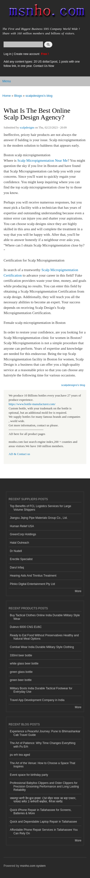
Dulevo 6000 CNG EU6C (26, 627)
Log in (8, 54)
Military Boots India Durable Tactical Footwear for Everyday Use (41, 690)
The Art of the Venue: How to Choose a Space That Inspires (42, 764)
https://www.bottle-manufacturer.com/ (32, 404)
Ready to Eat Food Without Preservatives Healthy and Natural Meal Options (44, 637)
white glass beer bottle (24, 663)
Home (6, 95)
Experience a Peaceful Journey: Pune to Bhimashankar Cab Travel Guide (45, 733)
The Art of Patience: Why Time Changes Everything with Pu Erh (42, 744)
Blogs (18, 95)
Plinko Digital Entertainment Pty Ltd (32, 584)
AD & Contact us (19, 454)
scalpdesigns (27, 127)
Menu (6, 81)
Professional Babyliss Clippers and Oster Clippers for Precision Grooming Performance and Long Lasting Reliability (44, 786)
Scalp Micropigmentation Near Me (42, 160)
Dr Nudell (16, 551)
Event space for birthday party (29, 774)
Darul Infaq (17, 567)
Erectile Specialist (21, 559)
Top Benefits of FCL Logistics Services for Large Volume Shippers (40, 507)
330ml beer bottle (21, 655)
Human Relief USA (22, 526)
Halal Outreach (19, 542)
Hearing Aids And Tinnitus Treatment (33, 575)
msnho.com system (33, 865)
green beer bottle (21, 680)
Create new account (27, 54)
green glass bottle (21, 672)
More (78, 591)
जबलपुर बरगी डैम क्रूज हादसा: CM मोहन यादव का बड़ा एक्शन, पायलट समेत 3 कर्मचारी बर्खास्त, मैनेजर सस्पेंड (43, 800)
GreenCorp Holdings (23, 534)
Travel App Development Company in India (37, 700)
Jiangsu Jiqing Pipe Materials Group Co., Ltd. (38, 517)
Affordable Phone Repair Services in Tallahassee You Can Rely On (44, 831)
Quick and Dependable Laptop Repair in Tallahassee (43, 821)
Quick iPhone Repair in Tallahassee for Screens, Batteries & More (41, 811)
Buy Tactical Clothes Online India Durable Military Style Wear (45, 617)
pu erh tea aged (20, 754)
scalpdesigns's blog (38, 95)
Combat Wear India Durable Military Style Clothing (42, 647)
